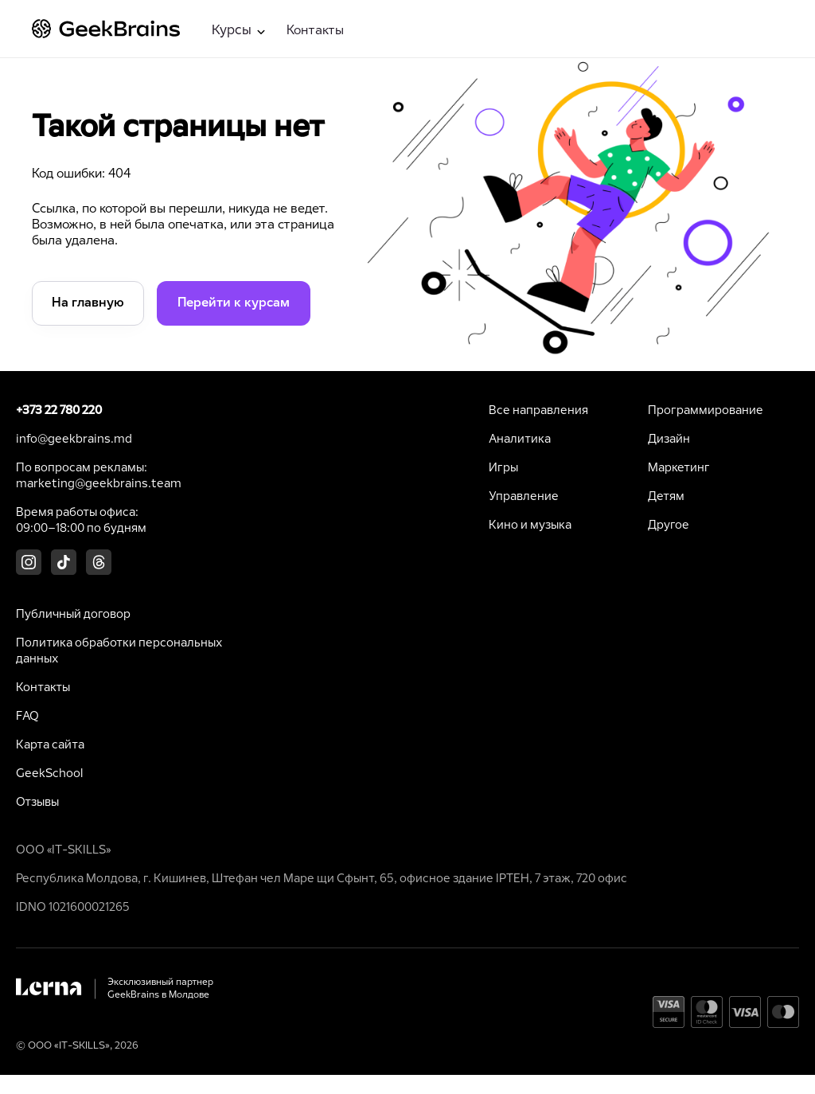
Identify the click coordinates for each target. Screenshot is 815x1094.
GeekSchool (49, 773)
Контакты (315, 31)
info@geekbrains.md (74, 439)
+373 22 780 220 (59, 410)
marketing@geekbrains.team (98, 484)
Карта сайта (50, 745)
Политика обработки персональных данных (119, 651)
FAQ (27, 716)
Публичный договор (73, 614)
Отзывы (37, 802)
